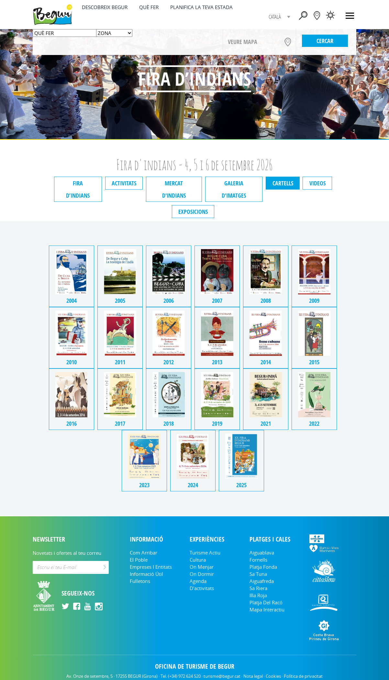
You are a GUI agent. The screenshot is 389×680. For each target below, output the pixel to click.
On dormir (202, 561)
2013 (217, 326)
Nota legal (253, 664)
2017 (119, 387)
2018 (168, 387)
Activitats (123, 183)
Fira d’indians (76, 183)
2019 (217, 387)
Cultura (198, 547)
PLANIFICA (201, 7)
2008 (266, 264)
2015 (316, 326)
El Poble (139, 547)
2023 (144, 449)
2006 (168, 264)
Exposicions (193, 199)
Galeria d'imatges (234, 183)
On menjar (202, 554)
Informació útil (146, 561)
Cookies (273, 664)
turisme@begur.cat (222, 664)
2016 (70, 387)
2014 (266, 326)
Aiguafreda (262, 568)
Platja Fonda (263, 554)
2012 (168, 326)
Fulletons (140, 568)
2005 (119, 264)
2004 (70, 264)
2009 (316, 264)
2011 (119, 326)
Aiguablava (262, 540)
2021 (266, 387)
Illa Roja (258, 583)
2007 (217, 264)
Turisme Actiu (205, 540)
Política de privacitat (303, 664)
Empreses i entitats (151, 554)
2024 (193, 449)
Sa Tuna (258, 561)
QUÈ (149, 7)
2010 (70, 326)
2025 (242, 449)
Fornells (258, 547)
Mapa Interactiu (267, 597)
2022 (316, 387)
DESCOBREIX (105, 7)
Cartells (283, 183)
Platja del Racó (266, 590)
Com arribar (143, 540)
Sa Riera (258, 576)
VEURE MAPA (242, 42)
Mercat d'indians (173, 183)
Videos (319, 183)
